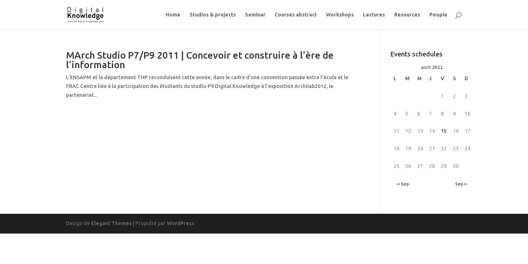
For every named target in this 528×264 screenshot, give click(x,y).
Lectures (374, 15)
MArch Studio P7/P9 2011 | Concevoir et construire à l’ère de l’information (200, 60)
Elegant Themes (111, 223)
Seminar (255, 15)
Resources (407, 15)
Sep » (461, 184)
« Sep (403, 184)
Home (173, 15)
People (438, 15)
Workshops (340, 15)
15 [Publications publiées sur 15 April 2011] (444, 131)
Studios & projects (213, 15)
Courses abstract (296, 15)
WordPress (180, 223)
